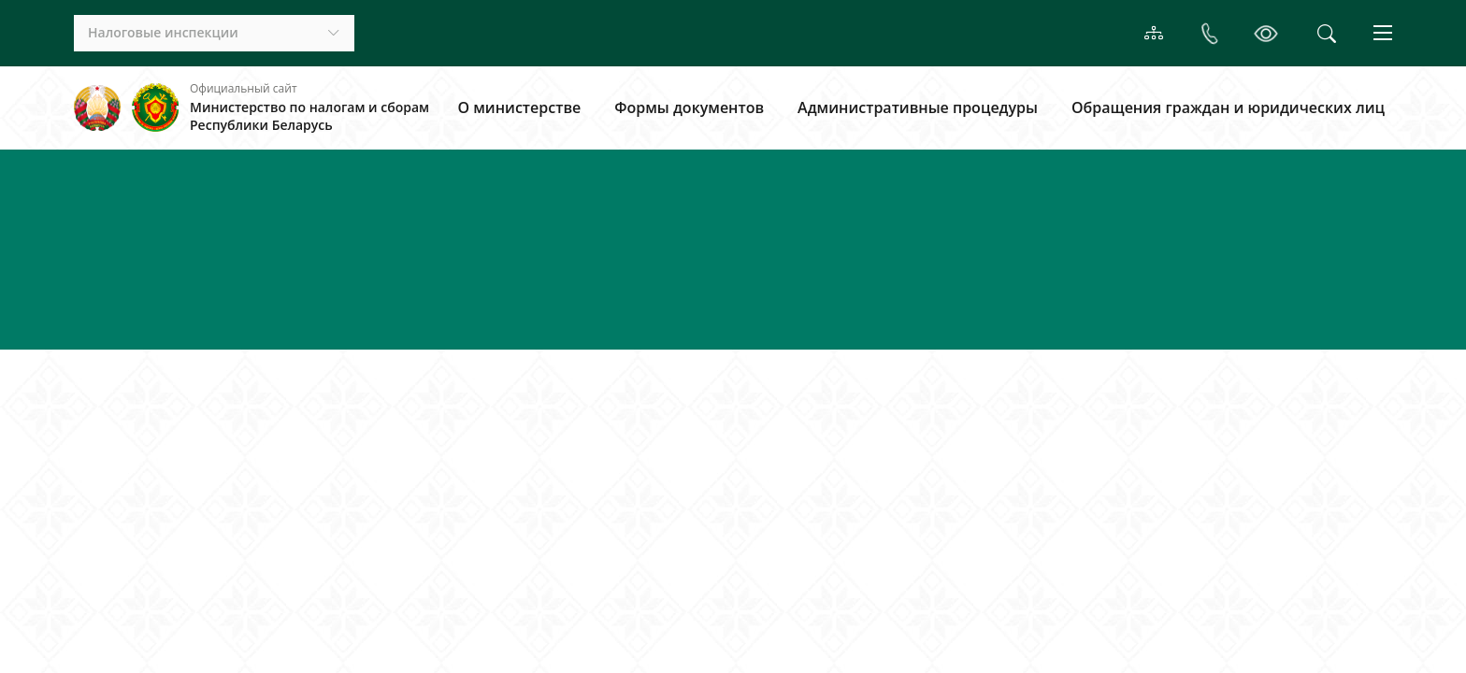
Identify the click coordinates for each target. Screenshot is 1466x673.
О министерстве (519, 107)
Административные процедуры (918, 107)
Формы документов (689, 107)
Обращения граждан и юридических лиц (1228, 107)
